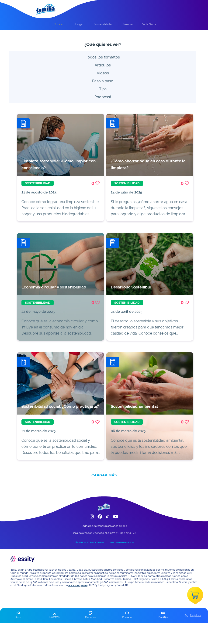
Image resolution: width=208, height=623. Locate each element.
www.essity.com (77, 585)
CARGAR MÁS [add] (104, 475)
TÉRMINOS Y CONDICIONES (89, 542)
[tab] (58, 24)
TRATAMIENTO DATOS (122, 542)
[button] (18, 615)
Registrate (195, 615)
